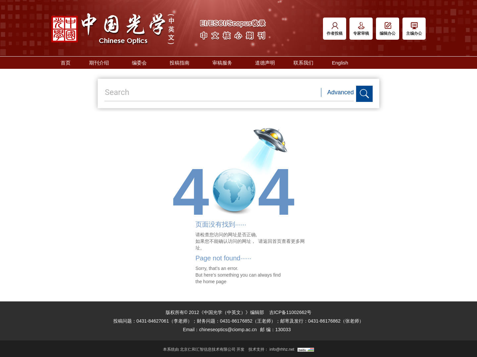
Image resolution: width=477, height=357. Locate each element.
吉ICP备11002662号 (290, 312)
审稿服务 (224, 63)
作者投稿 (335, 29)
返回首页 (272, 241)
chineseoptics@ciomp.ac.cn (228, 329)
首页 (66, 63)
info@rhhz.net (282, 349)
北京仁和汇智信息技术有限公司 (208, 349)
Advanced (340, 92)
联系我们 (303, 63)
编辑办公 (388, 29)
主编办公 (414, 29)
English (340, 63)
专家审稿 (361, 29)
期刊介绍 (101, 63)
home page (214, 281)
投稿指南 (182, 63)
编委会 (141, 63)
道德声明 (265, 63)
